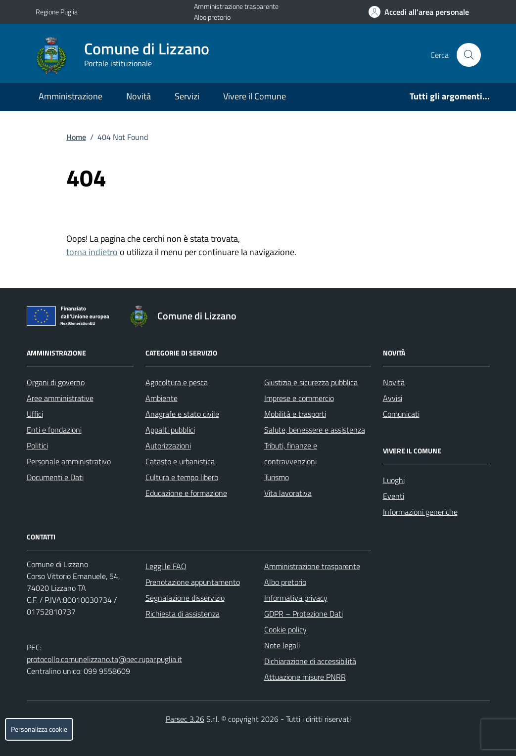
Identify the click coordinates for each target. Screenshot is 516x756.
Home (76, 137)
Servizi (187, 96)
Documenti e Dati (55, 477)
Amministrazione (70, 96)
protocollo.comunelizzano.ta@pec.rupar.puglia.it (104, 659)
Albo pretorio (212, 17)
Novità (138, 96)
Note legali (282, 645)
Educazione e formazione (186, 493)
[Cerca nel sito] (468, 55)
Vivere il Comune (254, 96)
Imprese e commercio (299, 398)
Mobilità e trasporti (295, 414)
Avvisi (392, 398)
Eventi (393, 496)
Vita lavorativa (288, 493)
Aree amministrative (60, 398)
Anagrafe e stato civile (182, 414)
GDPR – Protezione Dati (303, 614)
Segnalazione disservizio (185, 598)
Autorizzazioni (168, 445)
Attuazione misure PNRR (305, 677)
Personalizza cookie (39, 729)
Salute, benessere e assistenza (314, 430)
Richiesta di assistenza (182, 614)
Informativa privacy (296, 598)
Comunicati (401, 414)
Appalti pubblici (170, 430)
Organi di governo (56, 382)
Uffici (35, 414)
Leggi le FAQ (166, 566)
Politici (37, 445)
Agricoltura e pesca (176, 382)
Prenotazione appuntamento (192, 582)
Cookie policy (285, 629)
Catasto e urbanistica (180, 461)
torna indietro (92, 252)
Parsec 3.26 (185, 719)
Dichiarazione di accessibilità (310, 661)
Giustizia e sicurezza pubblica (311, 382)
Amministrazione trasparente (236, 6)
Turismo (276, 477)
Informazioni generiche (420, 512)
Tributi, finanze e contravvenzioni (290, 453)
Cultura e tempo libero (181, 477)
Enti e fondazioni (54, 430)
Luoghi (394, 480)
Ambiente (161, 398)
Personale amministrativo (69, 461)
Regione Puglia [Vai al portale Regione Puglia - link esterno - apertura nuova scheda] (57, 11)
